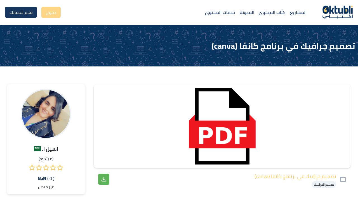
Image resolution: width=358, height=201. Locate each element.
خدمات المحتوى (220, 12)
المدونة (247, 12)
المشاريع (298, 12)
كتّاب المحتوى (272, 12)
